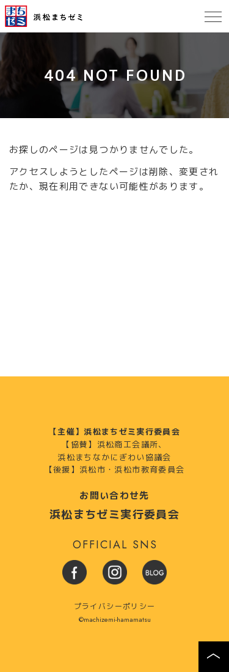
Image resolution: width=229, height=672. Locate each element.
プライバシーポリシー (115, 606)
